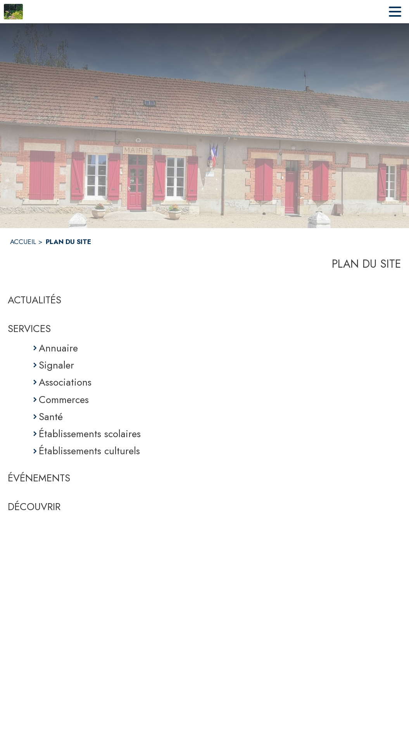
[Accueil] (13, 11)
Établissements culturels (89, 450)
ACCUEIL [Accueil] (23, 241)
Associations (65, 382)
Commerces (64, 399)
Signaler (56, 365)
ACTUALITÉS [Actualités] (34, 299)
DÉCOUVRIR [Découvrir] (34, 506)
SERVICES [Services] (29, 328)
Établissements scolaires (90, 433)
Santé (51, 416)
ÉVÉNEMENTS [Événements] (39, 478)
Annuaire (58, 348)
